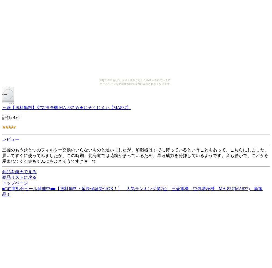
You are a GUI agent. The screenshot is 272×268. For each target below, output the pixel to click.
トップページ (15, 183)
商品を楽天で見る (19, 171)
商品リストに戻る (19, 177)
